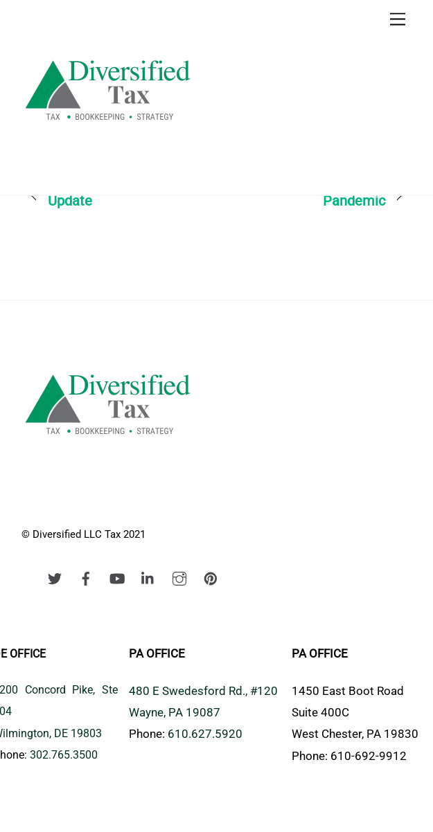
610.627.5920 (205, 734)
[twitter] (55, 577)
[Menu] (398, 19)
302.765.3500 (64, 754)
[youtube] (117, 577)
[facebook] (86, 577)
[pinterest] (210, 577)
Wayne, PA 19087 (174, 712)
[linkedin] (148, 577)
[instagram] (179, 577)
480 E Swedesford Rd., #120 (203, 691)
